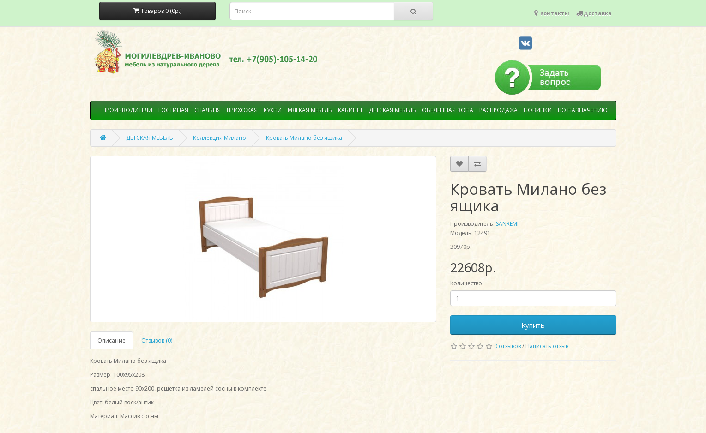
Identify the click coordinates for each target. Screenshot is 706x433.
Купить (533, 325)
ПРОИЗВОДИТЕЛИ (127, 110)
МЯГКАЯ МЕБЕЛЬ (310, 110)
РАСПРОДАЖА (498, 110)
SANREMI (507, 224)
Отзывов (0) (156, 340)
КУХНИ (273, 110)
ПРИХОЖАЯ (242, 110)
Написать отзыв (546, 346)
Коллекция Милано (219, 138)
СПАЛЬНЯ (207, 110)
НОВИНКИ (538, 110)
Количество (466, 283)
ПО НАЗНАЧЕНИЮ (583, 110)
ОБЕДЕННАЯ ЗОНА (447, 110)
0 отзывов (507, 346)
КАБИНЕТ (350, 110)
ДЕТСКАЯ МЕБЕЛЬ (392, 110)
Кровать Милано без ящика (304, 138)
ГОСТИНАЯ (173, 110)
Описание (111, 340)
